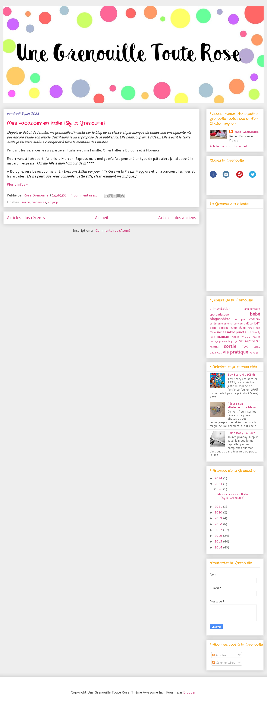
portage (214, 341)
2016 (218, 536)
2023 (218, 484)
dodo (213, 328)
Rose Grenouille (246, 132)
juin (220, 489)
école (234, 328)
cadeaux (254, 319)
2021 (218, 507)
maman (223, 336)
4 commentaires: (84, 195)
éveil (242, 328)
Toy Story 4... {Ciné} (241, 374)
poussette (224, 341)
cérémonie (216, 323)
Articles (219, 655)
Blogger (189, 692)
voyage (53, 201)
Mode (246, 336)
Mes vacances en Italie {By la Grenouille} (56, 123)
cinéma (228, 323)
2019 (218, 518)
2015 (218, 541)
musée (256, 337)
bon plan (240, 319)
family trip (254, 328)
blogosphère (220, 318)
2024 (218, 478)
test (257, 346)
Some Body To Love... (242, 433)
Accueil (101, 217)
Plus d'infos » (17, 184)
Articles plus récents (26, 217)
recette (214, 347)
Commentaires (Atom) (112, 230)
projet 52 (237, 341)
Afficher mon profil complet (228, 146)
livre (212, 337)
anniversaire (252, 309)
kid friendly (254, 332)
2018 (218, 524)
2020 (218, 512)
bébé (255, 313)
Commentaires (223, 662)
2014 (218, 547)
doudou (224, 328)
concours (239, 323)
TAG (245, 347)
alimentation (220, 308)
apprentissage (219, 314)
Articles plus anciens (177, 217)
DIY (257, 323)
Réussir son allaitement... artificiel (242, 405)
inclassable (226, 331)
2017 (218, 530)
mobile (235, 337)
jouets (241, 331)
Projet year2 (251, 341)
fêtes (213, 332)
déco (249, 323)
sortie (26, 201)
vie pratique (235, 351)
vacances (39, 201)
